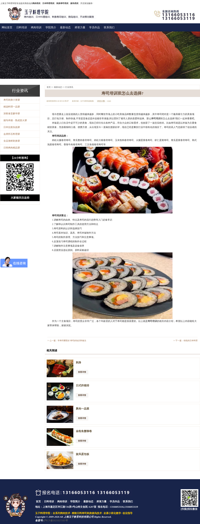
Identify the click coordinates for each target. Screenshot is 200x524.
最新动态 (65, 27)
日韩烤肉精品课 (12, 147)
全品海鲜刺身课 (12, 141)
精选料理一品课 (12, 106)
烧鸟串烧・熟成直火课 (15, 120)
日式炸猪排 (82, 385)
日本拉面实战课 (12, 127)
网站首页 (7, 27)
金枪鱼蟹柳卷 (84, 431)
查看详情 (82, 372)
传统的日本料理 (191, 340)
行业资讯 (69, 87)
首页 (49, 87)
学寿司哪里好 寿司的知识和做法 (72, 340)
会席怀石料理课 (12, 134)
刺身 (78, 362)
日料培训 (21, 27)
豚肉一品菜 (82, 408)
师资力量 (80, 27)
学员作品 (94, 27)
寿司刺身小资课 (12, 100)
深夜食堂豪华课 (12, 113)
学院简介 (51, 27)
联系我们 (109, 27)
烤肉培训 (36, 27)
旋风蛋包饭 (82, 454)
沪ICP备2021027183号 (56, 520)
